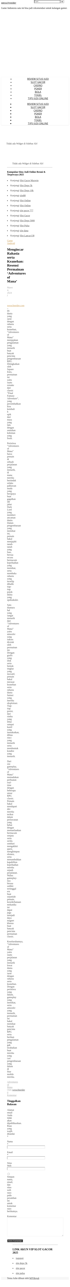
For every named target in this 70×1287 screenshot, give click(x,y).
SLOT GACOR (38, 82)
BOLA (38, 92)
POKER (38, 88)
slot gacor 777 (26, 210)
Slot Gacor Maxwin (29, 180)
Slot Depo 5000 (27, 220)
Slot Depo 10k (26, 190)
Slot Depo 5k (26, 185)
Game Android (11, 242)
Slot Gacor (25, 215)
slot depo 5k (21, 1266)
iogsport (19, 1261)
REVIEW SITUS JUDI (38, 79)
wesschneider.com (15, 305)
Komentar (12, 1216)
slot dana (24, 230)
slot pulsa (20, 1276)
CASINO (38, 85)
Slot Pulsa (24, 225)
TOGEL (38, 95)
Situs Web (9, 1164)
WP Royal (34, 1282)
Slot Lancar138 (27, 235)
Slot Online (25, 200)
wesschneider (8, 2)
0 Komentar (12, 1093)
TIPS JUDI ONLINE (38, 98)
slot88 (23, 195)
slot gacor (20, 1271)
